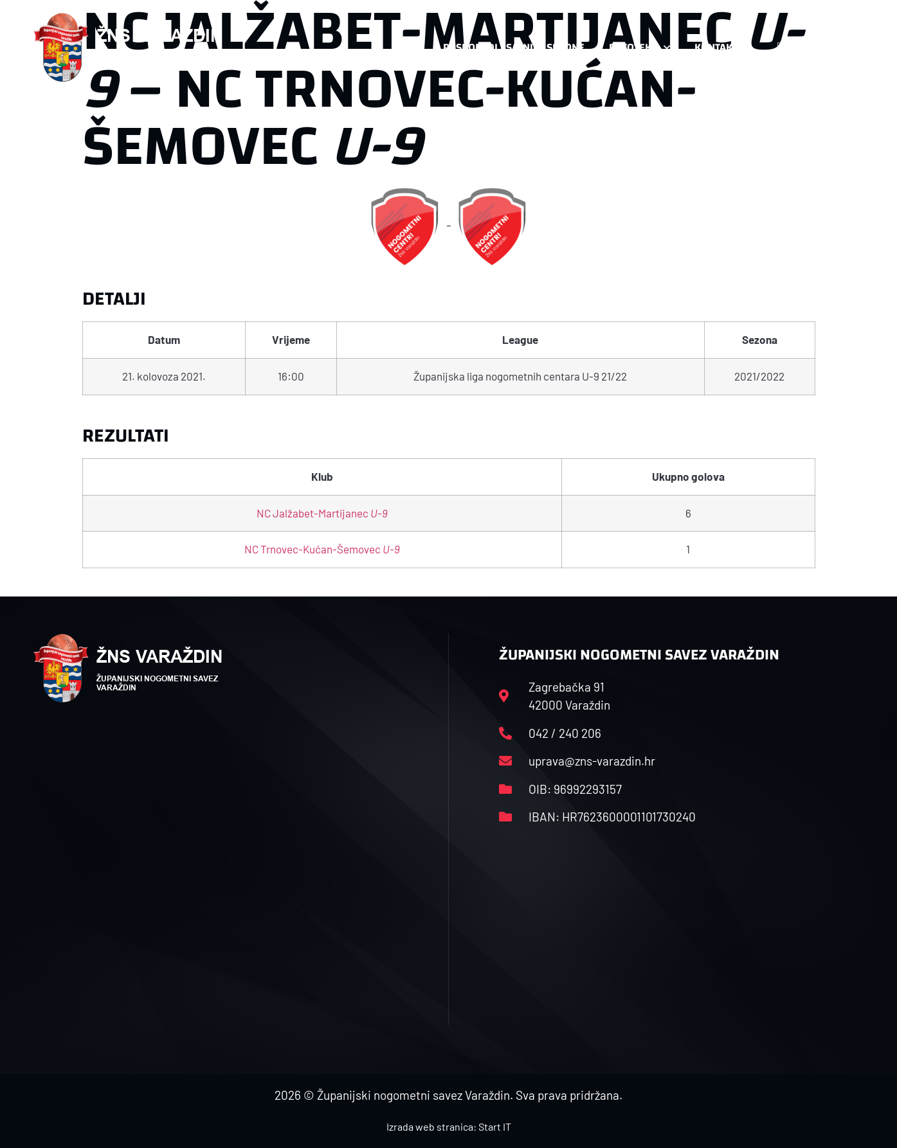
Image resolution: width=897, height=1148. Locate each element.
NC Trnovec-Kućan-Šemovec (322, 549)
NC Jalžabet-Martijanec (322, 513)
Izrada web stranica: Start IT (448, 1126)
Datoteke (639, 47)
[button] (838, 47)
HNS (409, 47)
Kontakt (722, 47)
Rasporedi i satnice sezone (513, 47)
